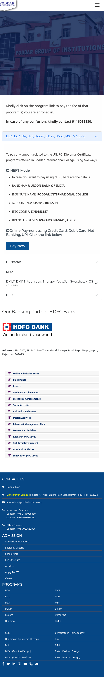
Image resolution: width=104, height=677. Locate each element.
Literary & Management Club (29, 424)
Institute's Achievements (27, 398)
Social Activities (21, 405)
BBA (7, 602)
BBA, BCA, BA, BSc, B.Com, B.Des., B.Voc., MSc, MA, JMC (45, 136)
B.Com (58, 608)
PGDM (8, 608)
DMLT (58, 621)
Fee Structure (12, 560)
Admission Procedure (17, 541)
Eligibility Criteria (14, 547)
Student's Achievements (26, 392)
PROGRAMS (12, 585)
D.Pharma (60, 614)
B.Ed (57, 645)
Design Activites (22, 417)
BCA (7, 590)
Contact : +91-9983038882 (21, 517)
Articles (9, 566)
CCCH (8, 632)
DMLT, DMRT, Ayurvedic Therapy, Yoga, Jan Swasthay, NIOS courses (49, 283)
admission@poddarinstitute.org (24, 502)
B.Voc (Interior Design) (67, 657)
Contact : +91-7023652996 (21, 528)
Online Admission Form (26, 373)
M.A (7, 645)
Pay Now (17, 245)
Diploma (10, 621)
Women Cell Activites (24, 430)
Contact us (13, 479)
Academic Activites (23, 449)
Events (16, 386)
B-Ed (9, 295)
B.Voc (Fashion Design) (67, 651)
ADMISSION (12, 536)
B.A (57, 639)
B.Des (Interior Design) (18, 657)
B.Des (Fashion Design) (18, 651)
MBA (9, 272)
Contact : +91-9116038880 (21, 513)
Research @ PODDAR (24, 436)
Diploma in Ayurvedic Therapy (22, 639)
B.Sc (7, 596)
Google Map (13, 487)
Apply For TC (12, 572)
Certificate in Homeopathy (69, 632)
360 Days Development (25, 443)
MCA (57, 590)
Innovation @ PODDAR (25, 455)
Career (9, 578)
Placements (19, 379)
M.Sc (57, 596)
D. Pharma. (14, 262)
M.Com (9, 614)
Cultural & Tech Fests (24, 411)
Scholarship (11, 553)
